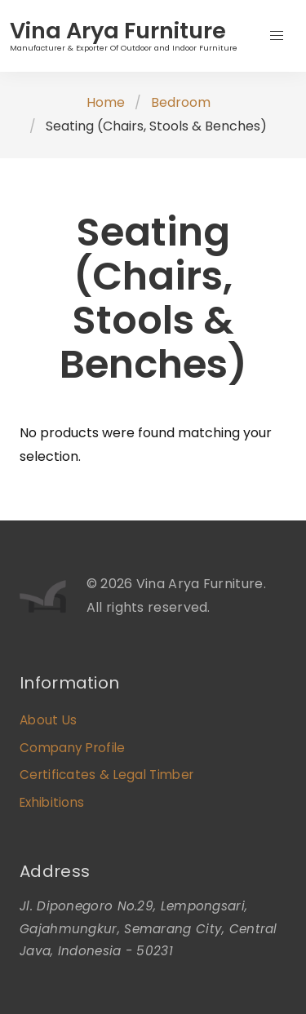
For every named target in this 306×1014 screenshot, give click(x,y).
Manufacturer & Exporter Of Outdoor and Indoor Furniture (123, 47)
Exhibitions (52, 802)
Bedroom (181, 102)
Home (105, 102)
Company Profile (73, 747)
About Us (48, 719)
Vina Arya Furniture (118, 30)
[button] (276, 36)
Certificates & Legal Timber (106, 774)
